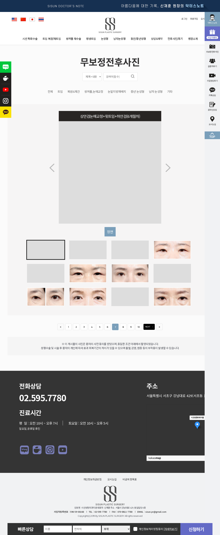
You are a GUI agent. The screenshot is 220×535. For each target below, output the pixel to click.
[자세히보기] (170, 529)
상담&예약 (156, 38)
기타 (169, 91)
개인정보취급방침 (92, 479)
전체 (50, 91)
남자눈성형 (119, 38)
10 (139, 327)
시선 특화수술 (29, 38)
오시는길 (111, 479)
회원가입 (194, 18)
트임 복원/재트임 (52, 38)
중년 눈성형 (137, 91)
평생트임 (91, 38)
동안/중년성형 (138, 38)
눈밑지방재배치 (117, 91)
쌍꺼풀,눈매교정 (93, 91)
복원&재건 (73, 91)
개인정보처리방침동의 (158, 529)
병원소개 (193, 38)
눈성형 (104, 38)
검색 (132, 76)
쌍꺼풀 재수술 (73, 38)
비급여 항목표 (129, 479)
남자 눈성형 (155, 91)
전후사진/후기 (175, 38)
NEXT (150, 327)
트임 (60, 91)
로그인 (184, 18)
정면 (110, 231)
